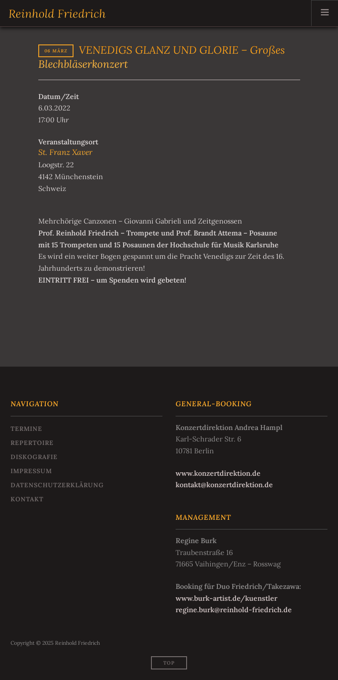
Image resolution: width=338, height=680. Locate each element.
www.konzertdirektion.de (218, 473)
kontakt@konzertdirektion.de (224, 484)
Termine (26, 429)
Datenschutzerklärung (57, 485)
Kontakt (27, 499)
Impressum (31, 471)
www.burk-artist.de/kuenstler (226, 598)
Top (169, 663)
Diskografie (34, 457)
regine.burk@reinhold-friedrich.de (234, 609)
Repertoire (32, 443)
